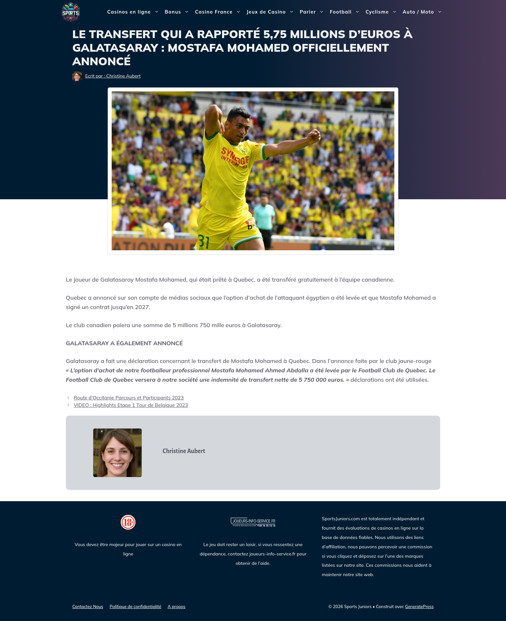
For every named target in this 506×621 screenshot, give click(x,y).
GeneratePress (419, 606)
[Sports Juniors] (70, 11)
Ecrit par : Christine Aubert (113, 76)
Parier (313, 12)
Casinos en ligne (134, 12)
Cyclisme (383, 12)
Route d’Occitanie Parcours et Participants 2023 (129, 398)
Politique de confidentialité (135, 606)
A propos (177, 606)
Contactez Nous (87, 606)
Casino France (219, 12)
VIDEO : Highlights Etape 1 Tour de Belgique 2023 (131, 405)
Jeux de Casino (272, 12)
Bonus (178, 12)
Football (346, 12)
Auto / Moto (424, 12)
